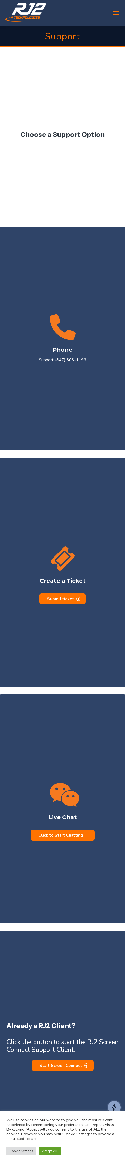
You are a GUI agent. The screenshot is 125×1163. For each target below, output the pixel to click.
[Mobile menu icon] (116, 13)
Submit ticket (63, 599)
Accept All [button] (49, 1151)
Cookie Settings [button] (21, 1151)
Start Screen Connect (63, 1065)
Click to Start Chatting (60, 835)
